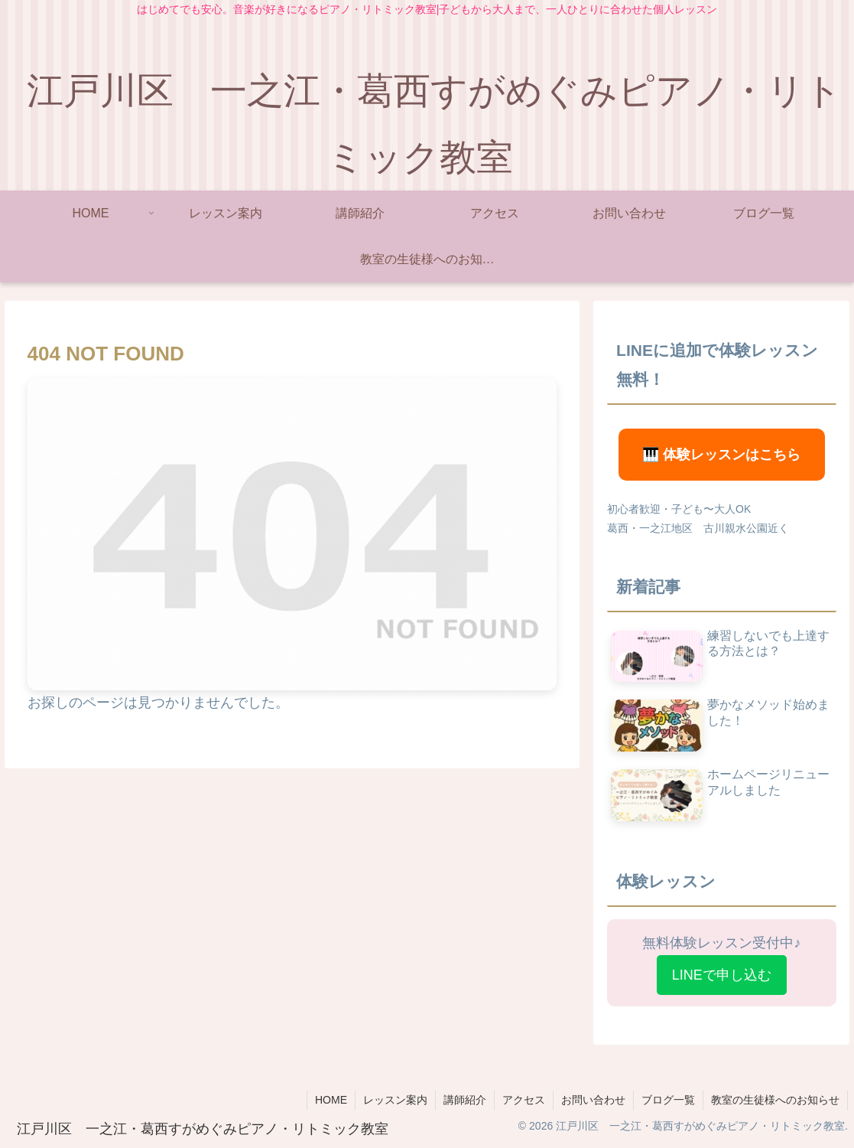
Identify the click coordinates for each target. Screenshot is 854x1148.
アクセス (523, 1100)
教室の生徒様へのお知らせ (775, 1100)
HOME (331, 1100)
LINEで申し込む (721, 975)
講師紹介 (464, 1100)
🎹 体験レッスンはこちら (721, 454)
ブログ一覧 (668, 1100)
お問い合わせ (593, 1100)
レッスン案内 (395, 1100)
